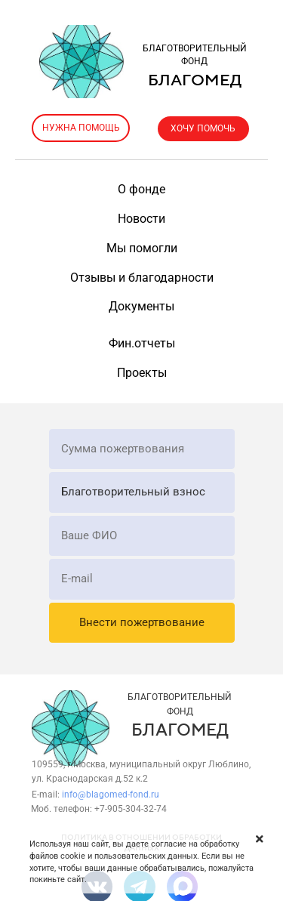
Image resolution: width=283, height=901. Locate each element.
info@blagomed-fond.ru (110, 794)
